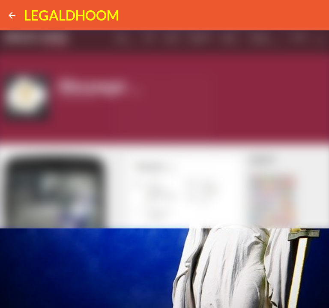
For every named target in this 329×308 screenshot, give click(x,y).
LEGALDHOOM (71, 15)
